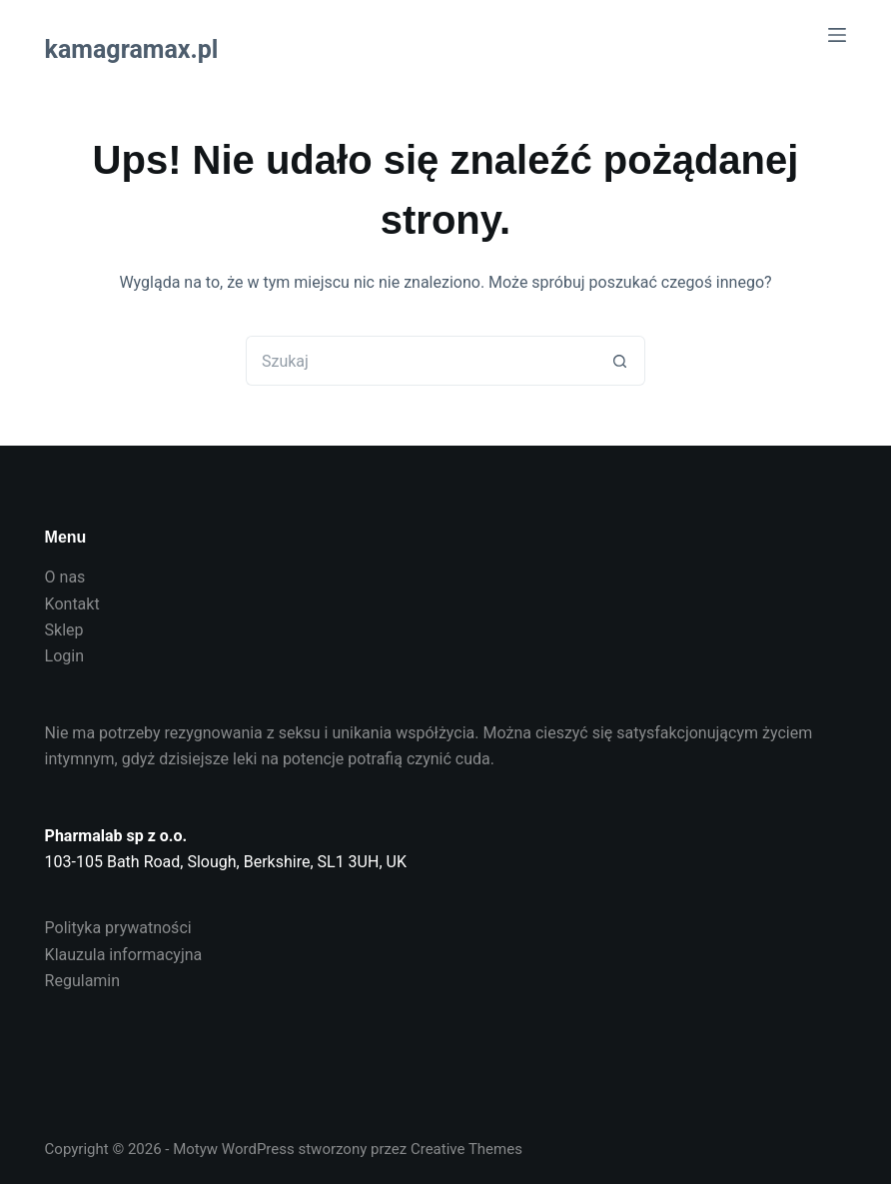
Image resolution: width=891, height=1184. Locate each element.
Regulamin (83, 980)
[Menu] (837, 35)
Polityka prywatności (118, 927)
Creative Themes (466, 1149)
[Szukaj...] (420, 361)
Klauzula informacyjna (124, 954)
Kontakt (72, 603)
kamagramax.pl (132, 49)
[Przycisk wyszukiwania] (620, 361)
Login (64, 655)
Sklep (64, 629)
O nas (65, 577)
